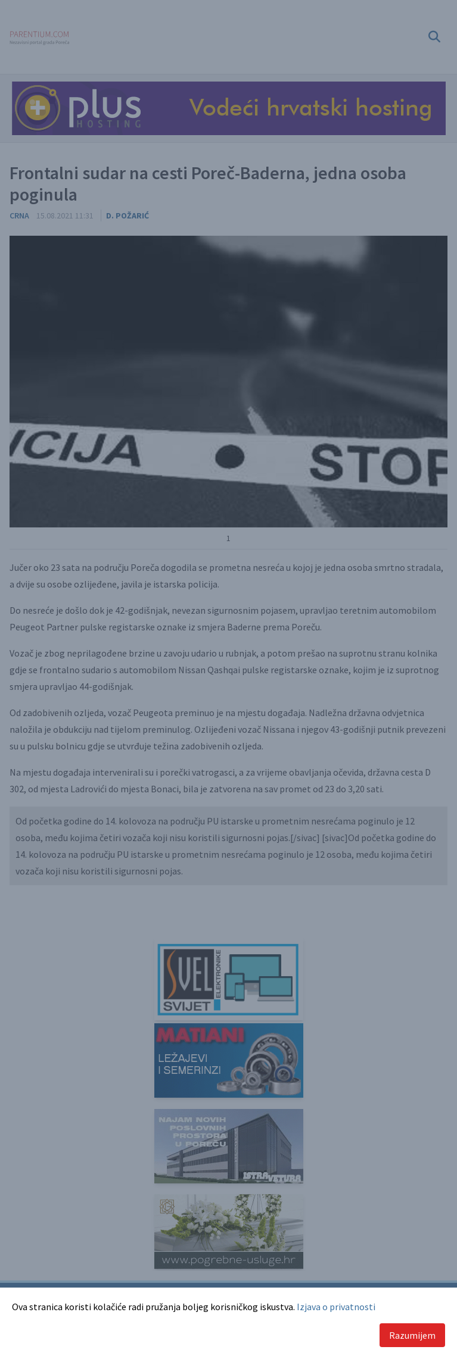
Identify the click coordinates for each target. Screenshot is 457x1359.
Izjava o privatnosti (336, 1307)
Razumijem (412, 1335)
